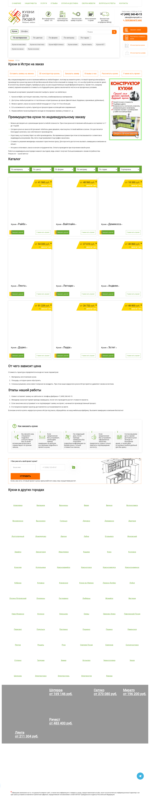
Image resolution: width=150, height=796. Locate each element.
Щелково (18, 676)
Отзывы (54, 3)
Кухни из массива (19, 44)
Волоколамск (132, 505)
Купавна (40, 583)
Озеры (86, 614)
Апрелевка (17, 505)
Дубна (86, 536)
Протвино (63, 629)
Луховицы (40, 598)
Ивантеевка (64, 552)
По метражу (69, 38)
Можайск (109, 598)
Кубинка (17, 583)
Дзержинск (109, 521)
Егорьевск (109, 536)
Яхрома (109, 676)
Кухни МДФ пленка (56, 44)
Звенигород (41, 552)
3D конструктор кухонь (49, 73)
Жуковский (132, 536)
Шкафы (24, 31)
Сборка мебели (88, 3)
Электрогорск (41, 676)
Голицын (63, 521)
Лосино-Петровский (17, 598)
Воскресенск (18, 521)
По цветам (37, 38)
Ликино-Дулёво (109, 583)
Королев (18, 567)
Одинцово (63, 614)
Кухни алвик (73, 44)
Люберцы (86, 598)
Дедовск (86, 521)
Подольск (41, 629)
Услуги (43, 3)
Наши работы (31, 3)
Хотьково (86, 660)
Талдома (40, 660)
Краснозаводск (109, 567)
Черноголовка (109, 660)
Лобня (132, 583)
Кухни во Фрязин (86, 583)
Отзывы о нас (90, 73)
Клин (109, 552)
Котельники (41, 567)
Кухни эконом (33, 49)
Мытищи (132, 598)
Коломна (132, 552)
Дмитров (132, 521)
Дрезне (64, 536)
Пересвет (18, 629)
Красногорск (86, 567)
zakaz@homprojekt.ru (133, 17)
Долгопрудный (18, 536)
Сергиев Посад (86, 645)
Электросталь (63, 676)
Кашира (86, 552)
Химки (63, 660)
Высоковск (40, 521)
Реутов (18, 645)
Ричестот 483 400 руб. (60, 721)
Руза (64, 645)
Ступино (17, 660)
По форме (53, 38)
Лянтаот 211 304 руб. (26, 734)
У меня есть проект (131, 73)
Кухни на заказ (18, 49)
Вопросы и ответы (107, 3)
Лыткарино (63, 598)
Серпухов (109, 645)
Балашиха (41, 505)
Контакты (123, 3)
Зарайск (18, 552)
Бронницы (63, 505)
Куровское (63, 583)
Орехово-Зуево (109, 614)
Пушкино (86, 629)
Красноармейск (63, 567)
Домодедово (40, 536)
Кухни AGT (100, 44)
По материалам (20, 38)
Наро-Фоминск (18, 614)
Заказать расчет (17, 232)
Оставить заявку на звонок (22, 73)
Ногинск (40, 614)
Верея (86, 505)
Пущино (109, 629)
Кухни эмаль (87, 44)
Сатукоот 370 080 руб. (105, 692)
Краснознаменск (132, 567)
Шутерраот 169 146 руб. (60, 692)
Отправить (25, 476)
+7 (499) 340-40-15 (131, 14)
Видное (109, 505)
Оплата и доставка (69, 3)
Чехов (132, 660)
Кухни (14, 31)
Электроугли (86, 676)
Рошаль (41, 645)
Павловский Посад (132, 614)
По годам (85, 38)
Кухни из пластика (37, 44)
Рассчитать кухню (110, 73)
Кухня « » (19, 224)
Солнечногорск (132, 645)
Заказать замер (72, 73)
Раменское (132, 629)
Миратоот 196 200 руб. (134, 692)
